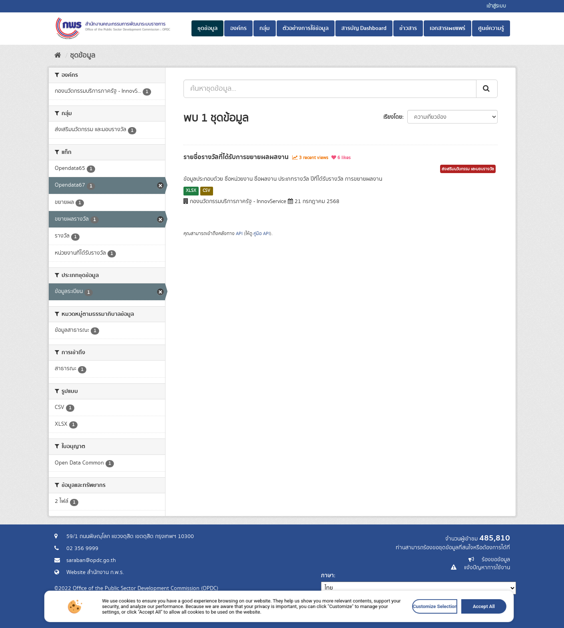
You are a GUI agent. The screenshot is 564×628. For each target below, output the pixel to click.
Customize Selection (367, 621)
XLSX (191, 190)
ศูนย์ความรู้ (491, 28)
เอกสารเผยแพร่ (447, 28)
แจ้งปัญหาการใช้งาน (487, 568)
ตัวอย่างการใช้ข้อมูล (306, 28)
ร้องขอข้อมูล (496, 560)
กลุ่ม (264, 28)
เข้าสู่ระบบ (496, 6)
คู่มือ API (261, 233)
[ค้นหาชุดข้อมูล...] (329, 89)
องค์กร (238, 28)
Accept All (397, 621)
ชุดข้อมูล (207, 28)
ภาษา (327, 576)
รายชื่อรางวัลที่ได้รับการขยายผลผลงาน (236, 157)
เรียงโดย (392, 117)
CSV (206, 190)
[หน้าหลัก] (57, 55)
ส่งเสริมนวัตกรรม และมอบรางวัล (468, 169)
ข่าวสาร (408, 28)
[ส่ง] (487, 89)
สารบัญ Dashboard (364, 28)
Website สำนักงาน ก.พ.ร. (95, 572)
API (239, 233)
